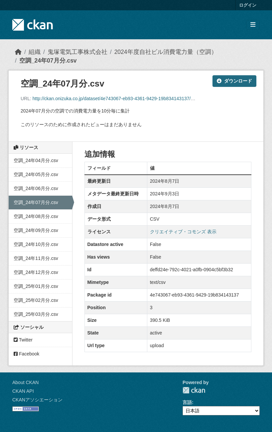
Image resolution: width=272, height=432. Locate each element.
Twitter (23, 339)
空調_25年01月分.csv (36, 286)
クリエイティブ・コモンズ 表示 (183, 231)
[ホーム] (18, 52)
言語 (187, 402)
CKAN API (23, 391)
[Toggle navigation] (253, 25)
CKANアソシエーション (37, 399)
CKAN (194, 390)
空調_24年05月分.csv (36, 174)
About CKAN (25, 382)
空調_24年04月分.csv (36, 160)
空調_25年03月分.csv (36, 314)
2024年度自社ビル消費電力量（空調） (165, 52)
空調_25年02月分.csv (36, 300)
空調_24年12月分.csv (36, 272)
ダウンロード (234, 81)
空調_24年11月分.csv (36, 258)
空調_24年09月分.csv (36, 230)
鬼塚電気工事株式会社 (77, 52)
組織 (35, 52)
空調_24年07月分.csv (48, 60)
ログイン (247, 5)
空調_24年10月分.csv (36, 244)
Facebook (26, 353)
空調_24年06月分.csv (36, 188)
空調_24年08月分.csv (36, 216)
